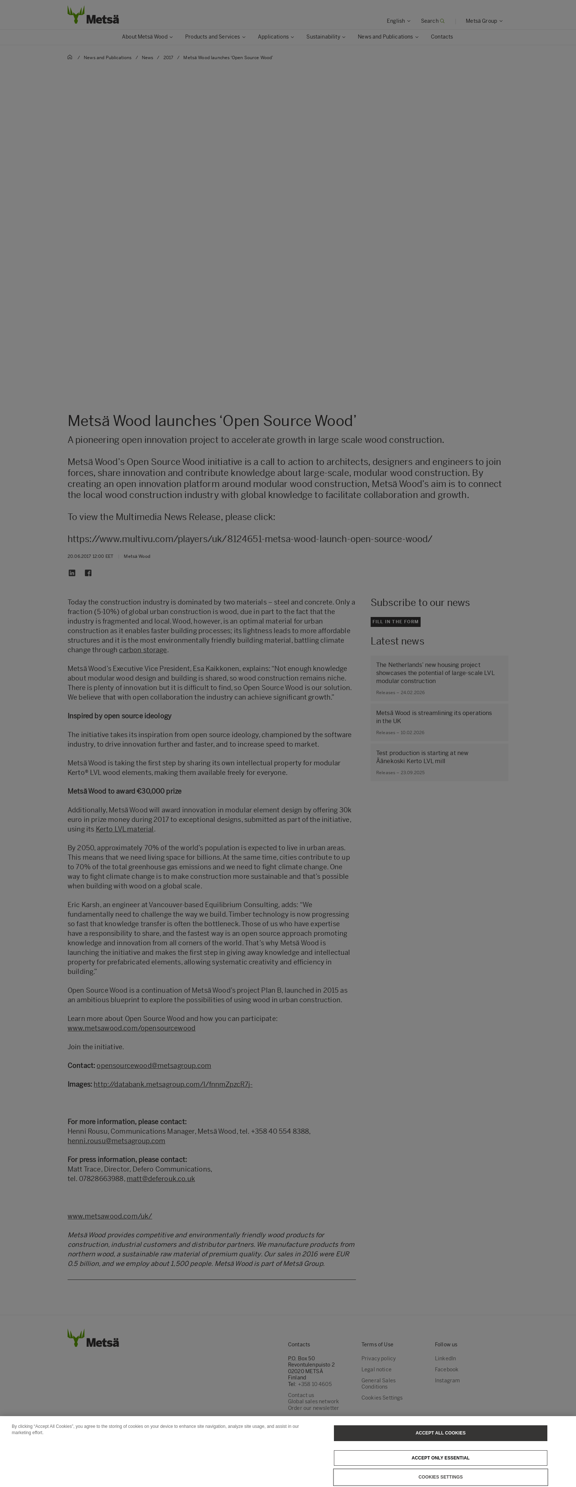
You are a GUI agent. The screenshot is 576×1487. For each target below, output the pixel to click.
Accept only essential (441, 1472)
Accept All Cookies (440, 1447)
